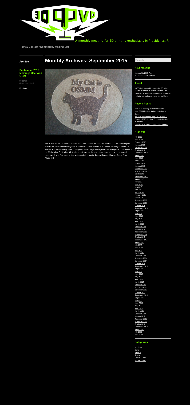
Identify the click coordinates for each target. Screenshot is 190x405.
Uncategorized (140, 360)
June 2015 (139, 248)
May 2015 (138, 250)
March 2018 (139, 161)
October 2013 (140, 292)
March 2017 (139, 192)
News (137, 350)
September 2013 (141, 295)
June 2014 (139, 274)
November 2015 (141, 234)
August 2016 (140, 211)
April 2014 (139, 279)
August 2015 (140, 242)
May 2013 (138, 306)
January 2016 (140, 229)
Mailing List (62, 47)
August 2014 (140, 269)
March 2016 (139, 224)
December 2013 (141, 287)
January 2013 (140, 316)
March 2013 (139, 311)
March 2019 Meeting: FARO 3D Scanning (151, 116)
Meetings (23, 88)
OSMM (64, 144)
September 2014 (141, 266)
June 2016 (139, 216)
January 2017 (140, 198)
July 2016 (138, 213)
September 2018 (141, 153)
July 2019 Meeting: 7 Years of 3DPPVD (150, 109)
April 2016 (139, 221)
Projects (138, 352)
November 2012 (141, 321)
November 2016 (141, 203)
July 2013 (138, 300)
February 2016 (140, 227)
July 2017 (138, 182)
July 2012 (138, 332)
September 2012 (141, 327)
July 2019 (138, 137)
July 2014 (138, 271)
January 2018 (140, 166)
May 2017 (138, 187)
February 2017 (140, 195)
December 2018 (141, 147)
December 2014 (141, 258)
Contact (33, 47)
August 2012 (140, 329)
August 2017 (140, 179)
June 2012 (139, 335)
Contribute (46, 47)
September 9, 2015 (27, 83)
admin (24, 81)
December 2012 (141, 319)
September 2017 (141, 176)
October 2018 (140, 150)
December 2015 (141, 232)
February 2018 (140, 163)
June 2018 (139, 158)
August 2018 (140, 155)
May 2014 (138, 277)
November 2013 (141, 290)
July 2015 (138, 245)
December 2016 (141, 200)
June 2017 (139, 184)
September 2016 (141, 208)
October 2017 (140, 174)
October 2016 (140, 205)
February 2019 (140, 142)
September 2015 (141, 240)
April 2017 (139, 190)
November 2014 (141, 261)
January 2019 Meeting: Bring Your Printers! (151, 124)
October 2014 (140, 263)
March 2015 (139, 253)
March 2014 (139, 282)
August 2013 (140, 298)
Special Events (140, 358)
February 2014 (140, 284)
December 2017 (141, 169)
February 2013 (140, 314)
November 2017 (141, 171)
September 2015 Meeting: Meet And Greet (31, 73)
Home (23, 47)
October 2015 (140, 237)
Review (137, 355)
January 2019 (140, 145)
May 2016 (138, 219)
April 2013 (139, 308)
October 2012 (140, 324)
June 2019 (139, 140)
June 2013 (139, 303)
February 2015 (140, 256)
